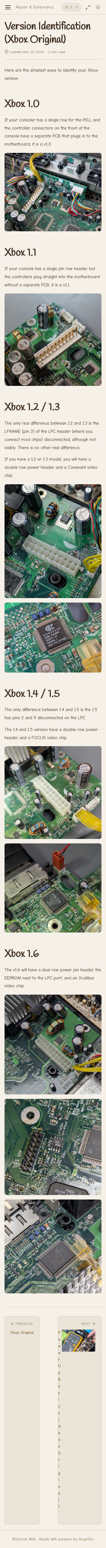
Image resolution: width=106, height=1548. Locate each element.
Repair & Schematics (34, 7)
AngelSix (86, 1539)
